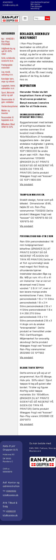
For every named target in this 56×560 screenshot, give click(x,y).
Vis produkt (26, 184)
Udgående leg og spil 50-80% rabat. (8, 51)
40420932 (8, 2)
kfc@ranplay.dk (10, 515)
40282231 (11, 511)
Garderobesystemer (9, 106)
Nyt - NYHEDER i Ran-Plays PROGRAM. (8, 41)
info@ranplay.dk (10, 5)
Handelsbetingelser (40, 2)
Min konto (35, 4)
